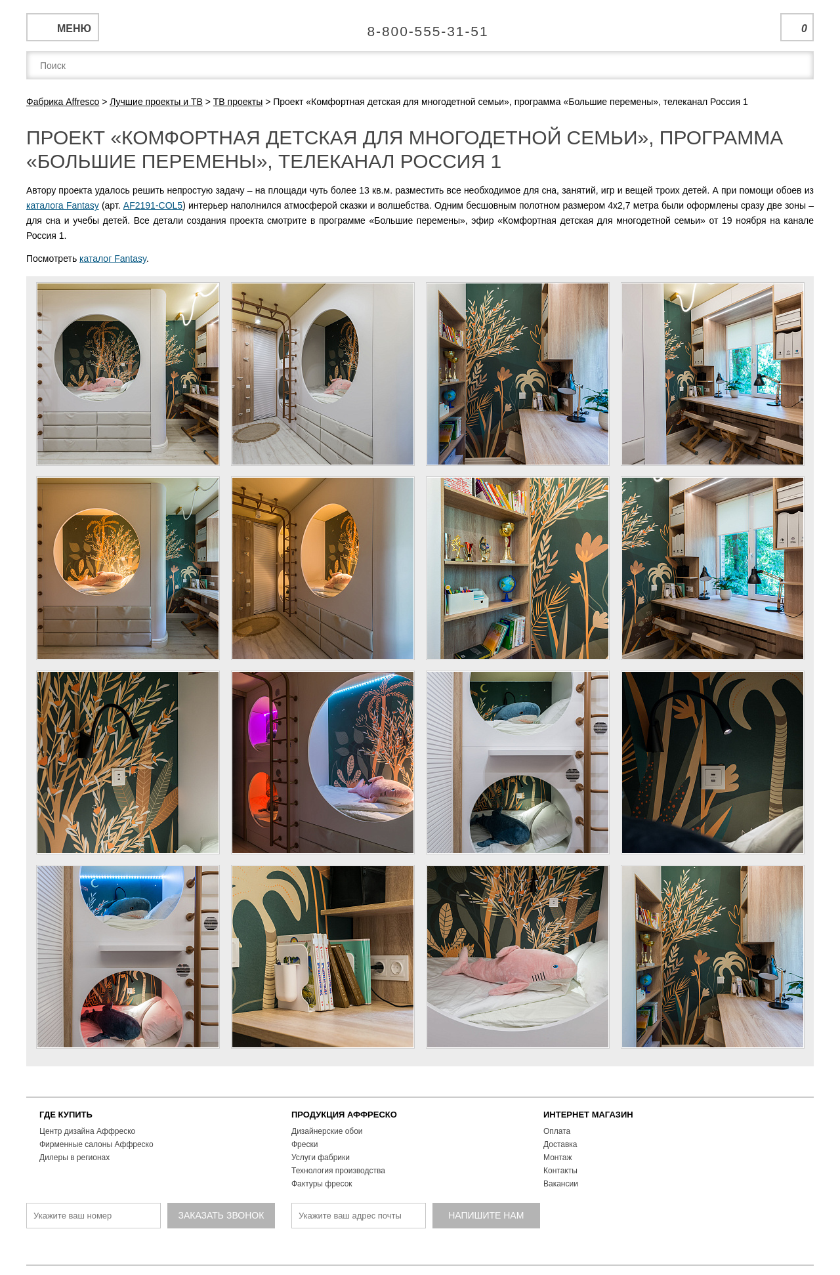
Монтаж (557, 1157)
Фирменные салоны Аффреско (96, 1144)
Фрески (304, 1144)
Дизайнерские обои (327, 1131)
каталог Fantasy (112, 258)
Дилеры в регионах (74, 1157)
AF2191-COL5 (152, 205)
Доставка (560, 1144)
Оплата (556, 1131)
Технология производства (338, 1170)
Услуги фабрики (320, 1157)
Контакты (560, 1170)
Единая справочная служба (420, 26)
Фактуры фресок (321, 1183)
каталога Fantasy (62, 205)
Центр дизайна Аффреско (87, 1131)
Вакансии (560, 1183)
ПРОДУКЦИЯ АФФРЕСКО (344, 1114)
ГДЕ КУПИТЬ (66, 1114)
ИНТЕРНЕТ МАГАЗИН (588, 1114)
